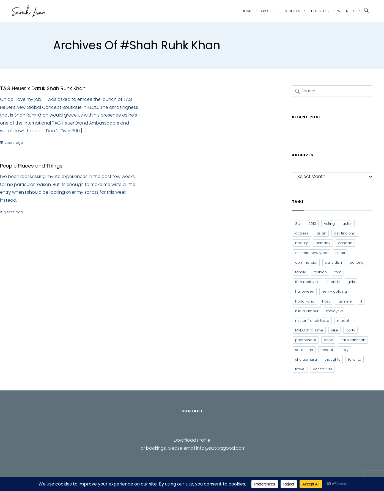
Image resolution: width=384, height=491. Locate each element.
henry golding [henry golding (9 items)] (334, 291)
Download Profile (192, 440)
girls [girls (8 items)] (351, 281)
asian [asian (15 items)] (321, 233)
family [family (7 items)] (300, 272)
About (266, 11)
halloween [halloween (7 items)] (304, 291)
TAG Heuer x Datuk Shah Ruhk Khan (43, 88)
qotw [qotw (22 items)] (328, 339)
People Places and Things (31, 165)
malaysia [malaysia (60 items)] (334, 311)
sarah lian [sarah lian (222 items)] (304, 349)
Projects (291, 11)
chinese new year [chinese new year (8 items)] (311, 252)
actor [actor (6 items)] (347, 223)
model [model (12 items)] (343, 320)
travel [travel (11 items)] (300, 369)
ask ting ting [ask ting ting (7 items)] (344, 233)
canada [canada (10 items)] (345, 243)
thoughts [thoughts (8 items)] (332, 359)
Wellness (346, 11)
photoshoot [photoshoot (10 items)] (305, 339)
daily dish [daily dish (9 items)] (333, 262)
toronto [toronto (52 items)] (354, 359)
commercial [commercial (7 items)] (306, 262)
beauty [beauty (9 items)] (301, 243)
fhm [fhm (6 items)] (337, 272)
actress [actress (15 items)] (302, 233)
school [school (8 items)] (327, 349)
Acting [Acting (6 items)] (329, 223)
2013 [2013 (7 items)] (312, 223)
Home (247, 11)
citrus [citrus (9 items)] (340, 252)
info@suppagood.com (221, 448)
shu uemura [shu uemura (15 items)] (306, 359)
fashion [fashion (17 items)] (320, 272)
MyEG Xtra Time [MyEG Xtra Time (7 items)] (309, 330)
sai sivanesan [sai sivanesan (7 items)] (353, 339)
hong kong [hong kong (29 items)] (304, 301)
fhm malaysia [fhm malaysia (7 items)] (307, 281)
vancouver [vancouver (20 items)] (322, 369)
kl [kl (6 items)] (361, 301)
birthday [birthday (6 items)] (323, 243)
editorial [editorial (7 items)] (357, 262)
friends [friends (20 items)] (333, 281)
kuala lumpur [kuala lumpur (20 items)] (307, 311)
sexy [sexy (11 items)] (345, 349)
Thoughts (319, 11)
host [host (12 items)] (326, 301)
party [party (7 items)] (350, 330)
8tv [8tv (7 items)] (298, 223)
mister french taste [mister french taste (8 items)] (312, 320)
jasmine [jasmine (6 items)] (345, 301)
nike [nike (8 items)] (334, 330)
